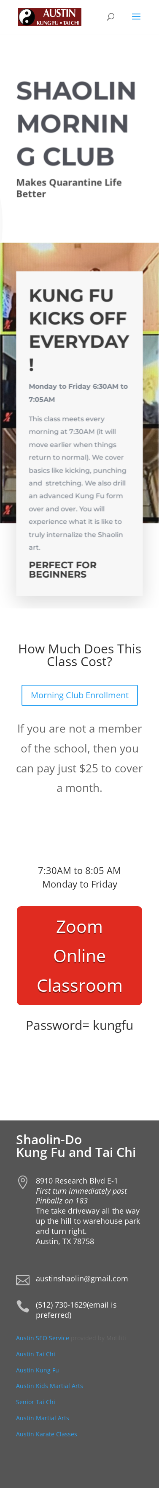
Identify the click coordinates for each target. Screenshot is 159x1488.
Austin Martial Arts (42, 1418)
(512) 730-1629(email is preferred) (76, 1310)
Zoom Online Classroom (80, 955)
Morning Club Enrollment (80, 695)
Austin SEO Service (42, 1338)
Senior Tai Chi (35, 1402)
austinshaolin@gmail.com (82, 1278)
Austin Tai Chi (35, 1354)
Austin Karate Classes (46, 1434)
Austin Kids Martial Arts (49, 1386)
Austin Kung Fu (38, 1370)
